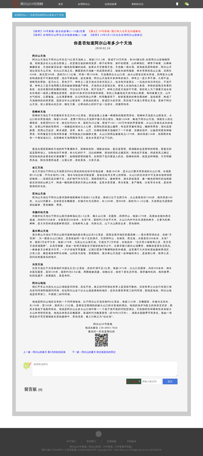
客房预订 (91, 441)
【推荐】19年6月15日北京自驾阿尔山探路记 (116, 35)
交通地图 (111, 441)
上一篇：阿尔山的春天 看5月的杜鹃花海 (44, 352)
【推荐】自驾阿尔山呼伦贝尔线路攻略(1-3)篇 (59, 35)
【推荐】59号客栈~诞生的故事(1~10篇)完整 (58, 31)
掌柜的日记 (137, 4)
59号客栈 (108, 446)
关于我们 (71, 441)
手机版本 (131, 441)
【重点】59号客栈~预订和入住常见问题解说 (114, 31)
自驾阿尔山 (84, 4)
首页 (60, 4)
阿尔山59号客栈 (78, 446)
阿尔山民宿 (95, 446)
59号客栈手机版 (123, 446)
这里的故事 (111, 4)
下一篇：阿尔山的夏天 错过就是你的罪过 (94, 352)
